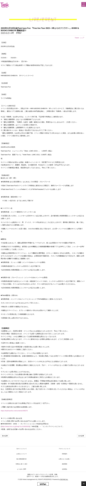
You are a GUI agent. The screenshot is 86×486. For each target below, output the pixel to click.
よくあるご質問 (21, 469)
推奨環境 (64, 464)
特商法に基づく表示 (21, 464)
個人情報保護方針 (21, 459)
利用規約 (64, 454)
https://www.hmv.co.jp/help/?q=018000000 (15, 426)
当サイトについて (21, 448)
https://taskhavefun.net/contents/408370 (14, 411)
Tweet (77, 38)
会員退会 (64, 469)
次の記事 (81, 436)
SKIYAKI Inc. (64, 479)
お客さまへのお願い (64, 459)
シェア (82, 38)
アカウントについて (64, 448)
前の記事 (5, 436)
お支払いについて (21, 454)
